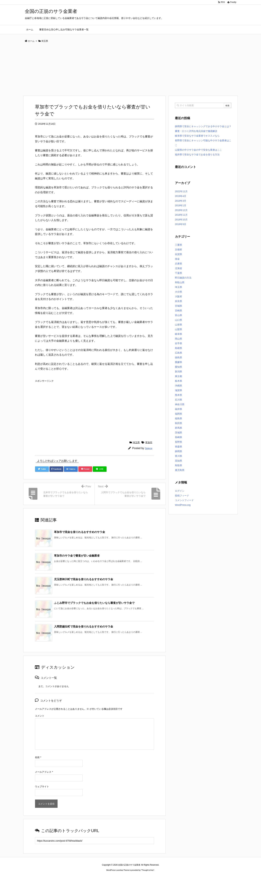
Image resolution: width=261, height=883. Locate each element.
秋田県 (178, 423)
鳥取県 (178, 465)
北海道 (178, 268)
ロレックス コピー (96, 876)
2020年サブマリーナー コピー (118, 876)
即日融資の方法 (183, 277)
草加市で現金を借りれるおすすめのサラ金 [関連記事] (79, 532)
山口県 (178, 320)
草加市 (148, 442)
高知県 (178, 460)
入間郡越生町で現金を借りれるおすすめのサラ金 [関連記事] (83, 626)
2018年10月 (181, 219)
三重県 (178, 244)
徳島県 (178, 357)
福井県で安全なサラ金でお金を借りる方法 (197, 154)
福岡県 (178, 413)
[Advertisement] (130, 70)
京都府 (178, 249)
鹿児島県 (179, 470)
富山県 (178, 315)
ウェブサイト (42, 786)
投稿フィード (182, 495)
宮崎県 (178, 310)
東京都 (178, 376)
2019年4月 (180, 196)
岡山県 (178, 338)
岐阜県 (178, 334)
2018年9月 (180, 224)
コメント (39, 715)
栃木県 (178, 381)
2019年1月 (180, 205)
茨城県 (178, 432)
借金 (177, 259)
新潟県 (178, 371)
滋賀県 (178, 390)
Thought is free (147, 870)
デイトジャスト (166, 876)
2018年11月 (181, 215)
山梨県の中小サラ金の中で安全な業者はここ (198, 149)
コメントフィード (184, 500)
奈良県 (178, 301)
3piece (148, 448)
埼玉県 (136, 442)
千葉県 (178, 273)
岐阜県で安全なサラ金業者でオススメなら (197, 135)
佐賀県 (178, 254)
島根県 (178, 348)
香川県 (178, 456)
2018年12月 (181, 210)
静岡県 (178, 451)
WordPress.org (183, 505)
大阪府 (178, 296)
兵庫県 (178, 263)
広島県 (178, 352)
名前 (38, 757)
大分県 (178, 291)
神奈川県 (179, 404)
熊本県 (178, 395)
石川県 (178, 399)
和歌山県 (179, 282)
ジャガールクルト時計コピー (146, 876)
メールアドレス (44, 772)
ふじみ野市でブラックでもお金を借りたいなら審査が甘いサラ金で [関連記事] (94, 602)
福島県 (178, 418)
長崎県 (178, 437)
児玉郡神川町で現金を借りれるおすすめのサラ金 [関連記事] (83, 579)
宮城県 (178, 306)
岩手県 (178, 343)
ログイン (179, 491)
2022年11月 (181, 191)
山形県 (178, 324)
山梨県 (178, 329)
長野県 (178, 442)
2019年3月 (180, 200)
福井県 (178, 409)
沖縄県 (178, 385)
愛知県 (178, 367)
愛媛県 (178, 362)
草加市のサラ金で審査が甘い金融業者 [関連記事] (77, 555)
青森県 (178, 446)
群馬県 (178, 428)
